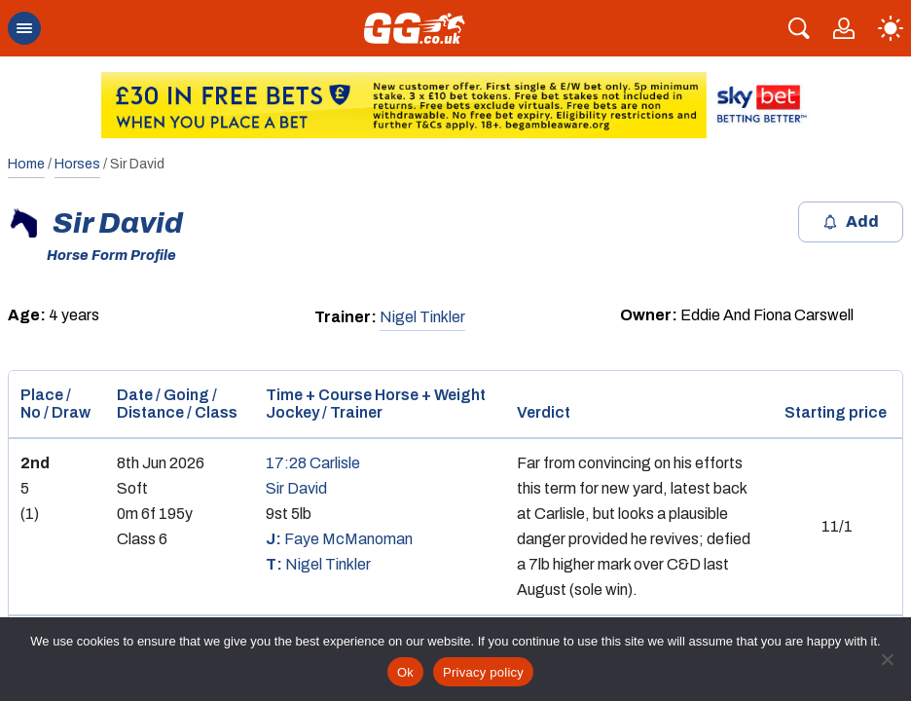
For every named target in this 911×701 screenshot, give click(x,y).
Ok (405, 672)
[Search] (799, 28)
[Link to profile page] (844, 28)
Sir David (296, 488)
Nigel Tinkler (422, 317)
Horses (77, 164)
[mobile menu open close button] (24, 28)
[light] (890, 28)
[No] (886, 659)
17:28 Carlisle (313, 463)
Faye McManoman (339, 539)
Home (26, 164)
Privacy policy (483, 672)
